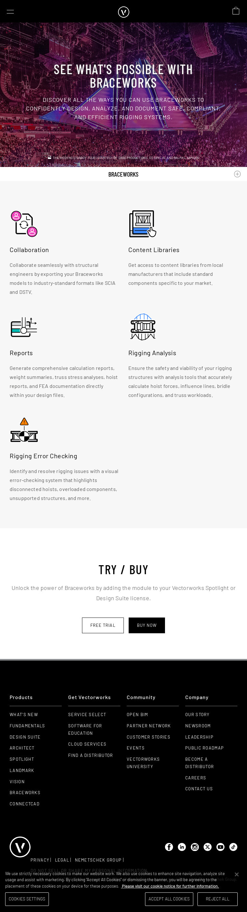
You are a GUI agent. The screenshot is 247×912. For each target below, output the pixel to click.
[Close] (237, 874)
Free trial (102, 625)
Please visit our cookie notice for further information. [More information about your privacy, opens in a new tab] (170, 886)
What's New (24, 714)
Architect (22, 747)
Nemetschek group (98, 860)
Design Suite (25, 737)
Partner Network (149, 725)
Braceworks (25, 792)
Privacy (40, 860)
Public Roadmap (204, 747)
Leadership (199, 737)
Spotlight (22, 759)
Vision (17, 781)
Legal (62, 860)
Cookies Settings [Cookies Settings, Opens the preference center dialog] (27, 898)
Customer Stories (148, 737)
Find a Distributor (90, 755)
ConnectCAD (25, 803)
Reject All (217, 898)
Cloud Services (87, 744)
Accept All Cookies (169, 898)
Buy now (147, 625)
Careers (195, 777)
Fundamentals (27, 725)
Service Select (87, 714)
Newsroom (198, 725)
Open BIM (137, 714)
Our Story (197, 714)
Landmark (22, 770)
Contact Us (199, 788)
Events (136, 747)
